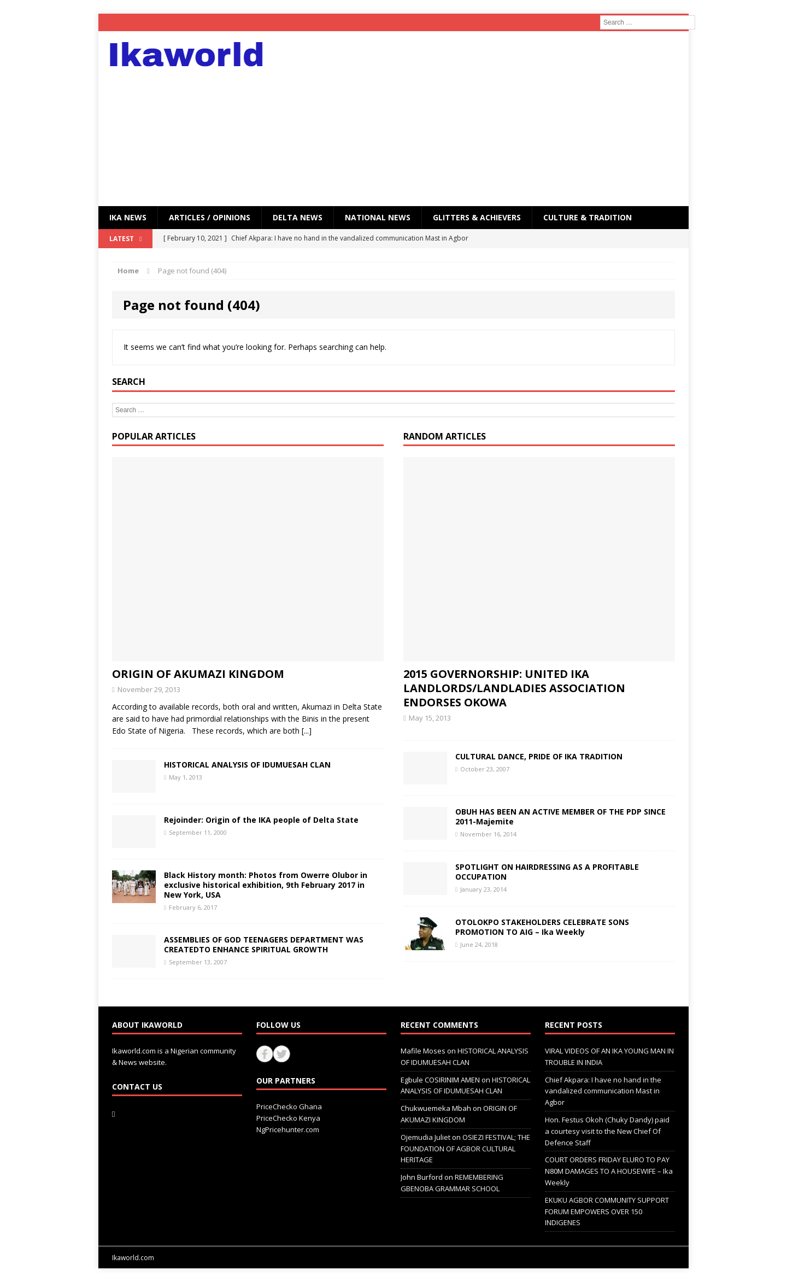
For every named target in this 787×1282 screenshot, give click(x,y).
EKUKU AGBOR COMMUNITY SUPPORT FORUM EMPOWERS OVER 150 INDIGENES (607, 1211)
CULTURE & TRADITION (587, 217)
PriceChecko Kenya (288, 1118)
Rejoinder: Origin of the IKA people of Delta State (261, 820)
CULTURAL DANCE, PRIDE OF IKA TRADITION (538, 756)
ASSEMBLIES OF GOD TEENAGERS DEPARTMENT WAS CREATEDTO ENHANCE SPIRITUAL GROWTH (263, 944)
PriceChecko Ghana (289, 1106)
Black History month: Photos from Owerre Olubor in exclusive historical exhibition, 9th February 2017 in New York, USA (265, 885)
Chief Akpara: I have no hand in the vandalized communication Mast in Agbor (603, 1091)
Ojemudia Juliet (425, 1137)
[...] (307, 730)
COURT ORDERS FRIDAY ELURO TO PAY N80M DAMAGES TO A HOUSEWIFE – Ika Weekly (609, 1171)
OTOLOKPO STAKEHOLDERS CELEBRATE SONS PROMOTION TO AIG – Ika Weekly (542, 927)
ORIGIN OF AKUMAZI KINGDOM (198, 673)
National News (377, 217)
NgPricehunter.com (287, 1129)
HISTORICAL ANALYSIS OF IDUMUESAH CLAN (247, 764)
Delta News (297, 217)
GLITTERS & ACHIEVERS (477, 217)
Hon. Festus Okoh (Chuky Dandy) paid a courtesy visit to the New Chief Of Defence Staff (607, 1131)
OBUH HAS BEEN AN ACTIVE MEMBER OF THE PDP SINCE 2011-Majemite (560, 816)
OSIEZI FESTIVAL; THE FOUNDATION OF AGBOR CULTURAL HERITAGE (465, 1148)
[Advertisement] (489, 118)
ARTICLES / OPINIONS (209, 217)
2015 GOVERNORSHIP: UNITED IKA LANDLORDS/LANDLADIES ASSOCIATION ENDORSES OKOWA (514, 688)
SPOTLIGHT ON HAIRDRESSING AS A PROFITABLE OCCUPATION (547, 872)
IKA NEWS (127, 217)
